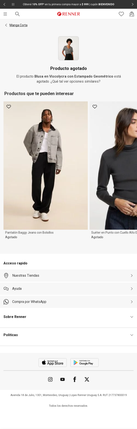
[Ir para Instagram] (50, 379)
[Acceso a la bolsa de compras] (132, 14)
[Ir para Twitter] (87, 379)
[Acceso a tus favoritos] (121, 14)
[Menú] (5, 14)
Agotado (11, 237)
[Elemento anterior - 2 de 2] (4, 4)
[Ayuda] (68, 289)
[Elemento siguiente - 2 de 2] (132, 4)
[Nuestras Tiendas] (68, 275)
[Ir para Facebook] (74, 379)
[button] (6, 25)
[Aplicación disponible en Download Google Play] (84, 362)
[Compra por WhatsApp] (68, 302)
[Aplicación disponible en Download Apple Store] (53, 362)
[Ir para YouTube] (62, 379)
